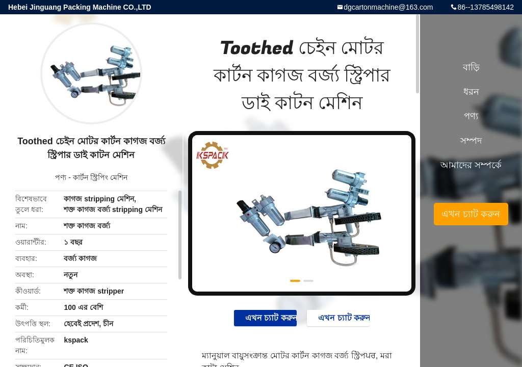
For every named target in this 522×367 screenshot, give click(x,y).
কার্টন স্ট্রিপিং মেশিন (100, 177)
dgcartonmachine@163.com (388, 7)
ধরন (471, 92)
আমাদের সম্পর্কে (471, 165)
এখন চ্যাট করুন (266, 317)
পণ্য (60, 177)
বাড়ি (471, 67)
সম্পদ (471, 141)
